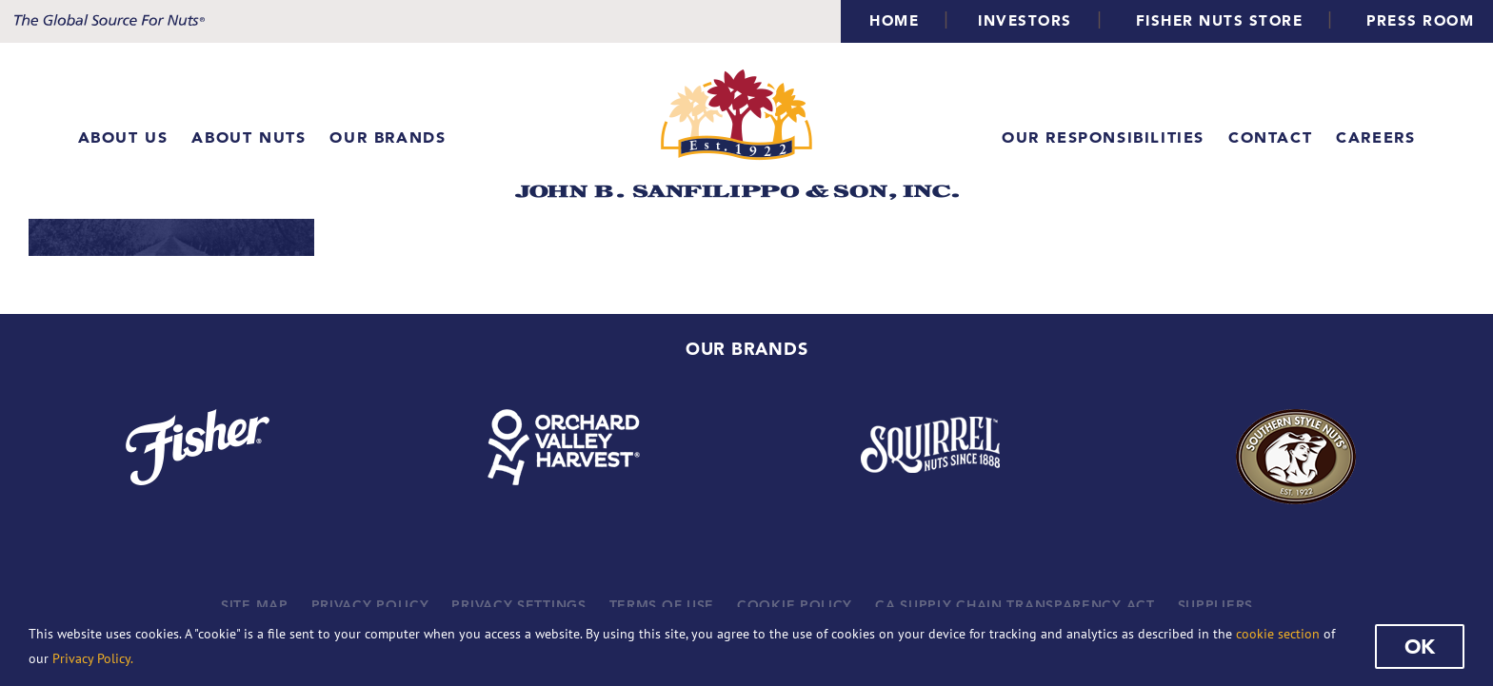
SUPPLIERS (1215, 605)
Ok (1419, 646)
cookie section (1278, 633)
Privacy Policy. (92, 658)
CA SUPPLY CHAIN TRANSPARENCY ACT (1014, 605)
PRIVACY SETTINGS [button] (518, 605)
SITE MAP (255, 605)
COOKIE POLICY (794, 605)
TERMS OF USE (661, 605)
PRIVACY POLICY (370, 605)
